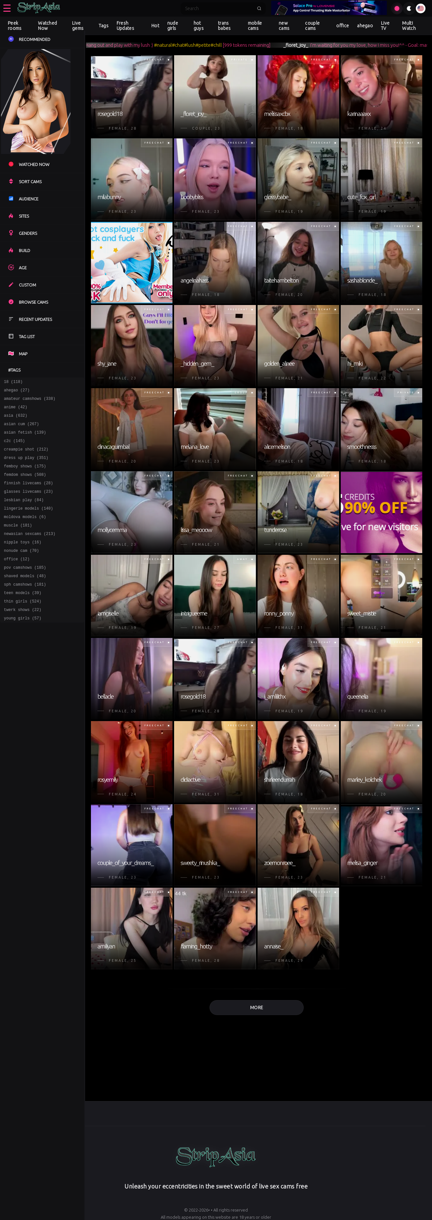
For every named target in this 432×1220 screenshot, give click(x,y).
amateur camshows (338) (29, 401)
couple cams (312, 25)
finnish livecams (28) (28, 495)
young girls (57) (22, 646)
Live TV (385, 25)
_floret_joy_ (306, 45)
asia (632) (15, 420)
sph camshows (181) (25, 608)
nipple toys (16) (22, 561)
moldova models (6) (25, 533)
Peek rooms (15, 25)
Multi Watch (409, 25)
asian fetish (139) (25, 439)
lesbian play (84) (24, 514)
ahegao (365, 25)
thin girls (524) (22, 627)
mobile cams (255, 25)
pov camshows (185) (25, 589)
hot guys (199, 25)
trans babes (224, 25)
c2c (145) (14, 448)
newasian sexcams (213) (29, 552)
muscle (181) (18, 542)
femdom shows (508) (25, 486)
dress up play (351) (26, 467)
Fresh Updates (125, 25)
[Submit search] (259, 8)
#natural (174, 45)
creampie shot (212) (26, 458)
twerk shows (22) (22, 637)
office (342, 25)
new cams (284, 25)
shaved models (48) (25, 599)
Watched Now (47, 25)
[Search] (219, 8)
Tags (103, 25)
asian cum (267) (21, 429)
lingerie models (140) (28, 524)
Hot (155, 25)
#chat (189, 45)
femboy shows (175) (25, 476)
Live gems (77, 25)
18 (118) (13, 382)
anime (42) (15, 410)
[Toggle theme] (409, 8)
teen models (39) (22, 618)
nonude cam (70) (21, 571)
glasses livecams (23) (28, 505)
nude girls (172, 25)
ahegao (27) (17, 392)
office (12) (17, 580)
